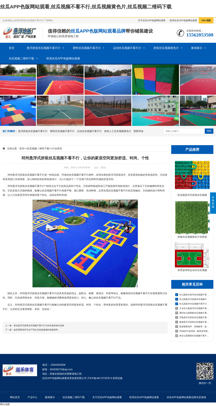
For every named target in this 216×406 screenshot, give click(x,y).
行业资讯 (57, 148)
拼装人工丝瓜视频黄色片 (117, 131)
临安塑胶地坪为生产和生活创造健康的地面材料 (36, 330)
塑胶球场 (138, 131)
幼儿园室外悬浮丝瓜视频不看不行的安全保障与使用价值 (192, 294)
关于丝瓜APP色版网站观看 (151, 20)
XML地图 (206, 20)
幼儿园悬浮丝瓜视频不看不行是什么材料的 (192, 303)
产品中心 (32, 397)
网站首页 (15, 397)
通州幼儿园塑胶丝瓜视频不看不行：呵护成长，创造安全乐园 (192, 313)
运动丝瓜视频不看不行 (127, 47)
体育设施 (117, 378)
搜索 (209, 131)
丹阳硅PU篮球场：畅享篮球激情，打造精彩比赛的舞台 (192, 331)
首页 (11, 47)
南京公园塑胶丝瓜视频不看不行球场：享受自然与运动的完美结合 (192, 335)
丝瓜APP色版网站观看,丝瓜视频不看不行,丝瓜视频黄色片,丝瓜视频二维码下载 (86, 6)
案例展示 (196, 47)
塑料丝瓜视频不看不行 (87, 47)
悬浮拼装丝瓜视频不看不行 (43, 47)
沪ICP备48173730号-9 (99, 378)
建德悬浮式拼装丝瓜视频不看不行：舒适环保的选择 (192, 322)
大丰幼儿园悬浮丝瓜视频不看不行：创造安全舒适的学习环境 (192, 308)
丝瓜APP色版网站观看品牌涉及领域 (186, 397)
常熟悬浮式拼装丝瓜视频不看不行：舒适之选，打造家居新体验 (192, 317)
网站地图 (5, 404)
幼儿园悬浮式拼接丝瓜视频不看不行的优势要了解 (192, 299)
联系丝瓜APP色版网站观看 (183, 20)
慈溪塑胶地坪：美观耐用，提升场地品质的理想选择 (192, 326)
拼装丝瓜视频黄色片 (166, 47)
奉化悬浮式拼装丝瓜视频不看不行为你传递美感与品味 (39, 325)
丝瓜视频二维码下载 (21, 58)
